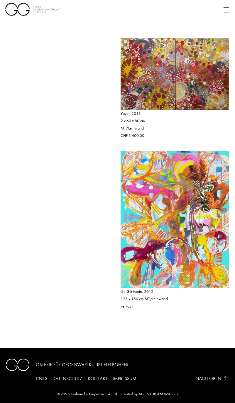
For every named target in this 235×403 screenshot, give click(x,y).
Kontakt (97, 378)
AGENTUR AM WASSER (158, 394)
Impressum (124, 378)
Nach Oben (208, 378)
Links (41, 378)
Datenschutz (67, 378)
